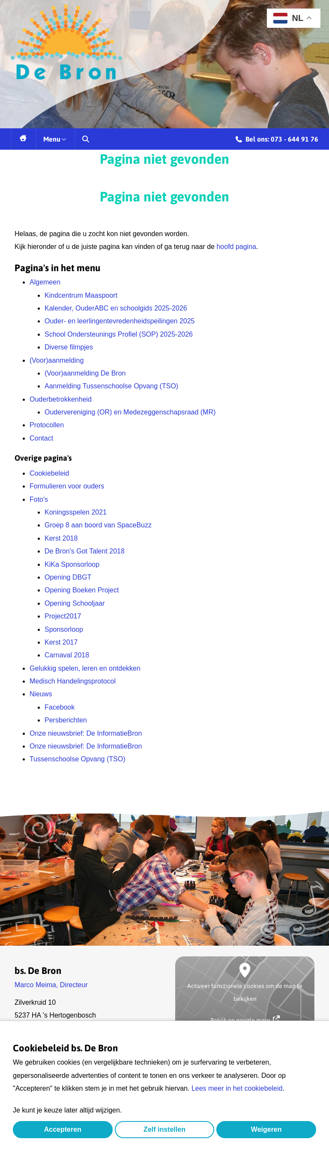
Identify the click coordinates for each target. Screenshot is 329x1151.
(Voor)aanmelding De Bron (85, 373)
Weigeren (266, 1129)
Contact (41, 438)
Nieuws (41, 694)
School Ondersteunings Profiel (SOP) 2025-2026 (119, 334)
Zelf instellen (164, 1129)
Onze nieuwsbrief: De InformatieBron (86, 733)
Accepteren (62, 1129)
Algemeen (45, 282)
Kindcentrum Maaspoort (81, 295)
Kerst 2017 (61, 642)
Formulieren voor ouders (67, 486)
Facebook (60, 707)
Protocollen (47, 425)
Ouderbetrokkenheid (61, 399)
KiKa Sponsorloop (72, 564)
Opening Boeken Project (82, 590)
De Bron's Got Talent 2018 (85, 551)
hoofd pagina (236, 246)
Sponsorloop (64, 629)
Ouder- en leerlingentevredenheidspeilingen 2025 (119, 321)
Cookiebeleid (49, 473)
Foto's (39, 499)
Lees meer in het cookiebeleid (237, 1088)
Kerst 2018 (61, 538)
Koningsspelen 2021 (76, 512)
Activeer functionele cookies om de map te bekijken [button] (244, 992)
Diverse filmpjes (69, 347)
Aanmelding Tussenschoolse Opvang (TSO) (111, 386)
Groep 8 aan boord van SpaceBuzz (98, 525)
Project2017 (63, 616)
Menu (55, 139)
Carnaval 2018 (67, 655)
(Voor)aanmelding (57, 360)
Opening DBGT (68, 577)
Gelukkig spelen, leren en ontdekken (85, 668)
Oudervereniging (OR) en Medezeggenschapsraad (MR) (130, 412)
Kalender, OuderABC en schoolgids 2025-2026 (116, 308)
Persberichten (66, 720)
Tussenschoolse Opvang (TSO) (78, 759)
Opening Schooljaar (75, 603)
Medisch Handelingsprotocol (73, 681)
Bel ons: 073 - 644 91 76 (277, 140)
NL (288, 18)
